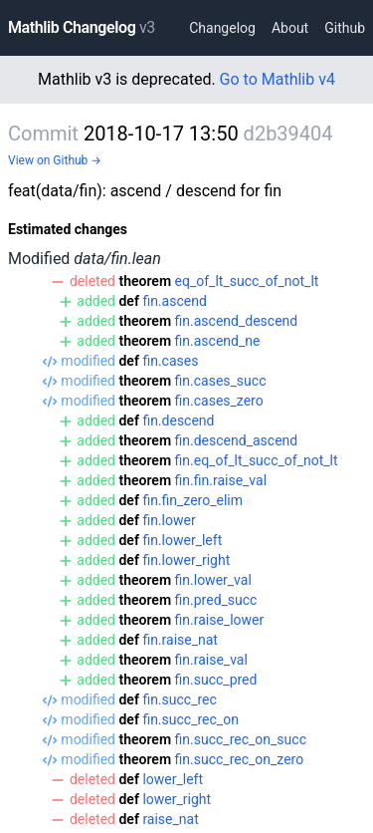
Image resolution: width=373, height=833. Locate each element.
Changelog (222, 28)
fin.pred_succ (216, 600)
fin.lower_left (182, 540)
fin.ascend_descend (236, 321)
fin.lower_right (186, 560)
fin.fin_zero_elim (192, 500)
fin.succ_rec (179, 699)
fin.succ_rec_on (190, 719)
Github (344, 28)
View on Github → (54, 160)
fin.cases (170, 361)
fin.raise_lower (220, 620)
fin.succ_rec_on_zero (239, 759)
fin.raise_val (211, 660)
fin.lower (168, 520)
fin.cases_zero (219, 401)
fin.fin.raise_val (221, 480)
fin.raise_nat (180, 640)
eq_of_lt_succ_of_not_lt (247, 281)
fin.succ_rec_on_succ (240, 739)
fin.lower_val (213, 580)
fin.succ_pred (216, 680)
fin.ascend (174, 301)
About (290, 28)
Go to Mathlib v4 (277, 79)
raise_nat (170, 819)
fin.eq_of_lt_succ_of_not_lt (256, 460)
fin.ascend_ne (218, 341)
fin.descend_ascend (236, 440)
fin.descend (178, 420)
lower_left (172, 779)
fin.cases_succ (221, 381)
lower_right (176, 799)
